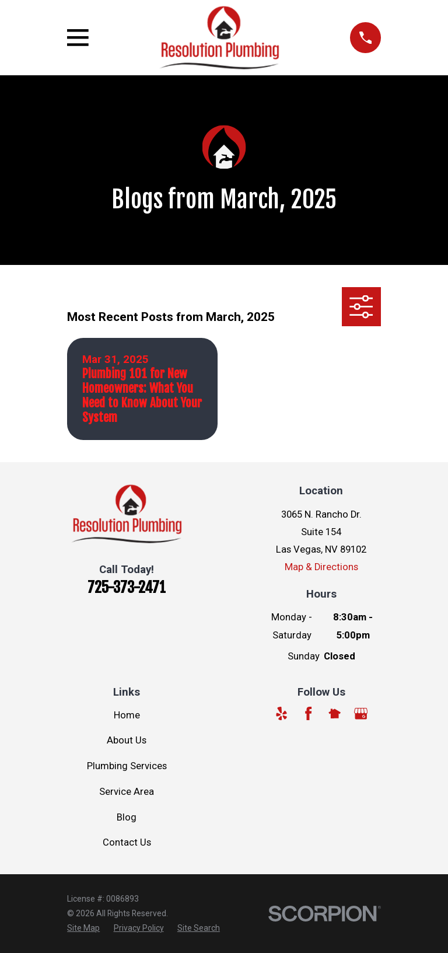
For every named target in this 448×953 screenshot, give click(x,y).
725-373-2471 (127, 587)
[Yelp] (281, 713)
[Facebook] (308, 713)
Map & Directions (321, 567)
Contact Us (127, 842)
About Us (126, 740)
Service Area (126, 791)
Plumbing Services (127, 766)
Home (127, 715)
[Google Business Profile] (361, 713)
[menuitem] (83, 928)
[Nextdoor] (334, 713)
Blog (126, 817)
